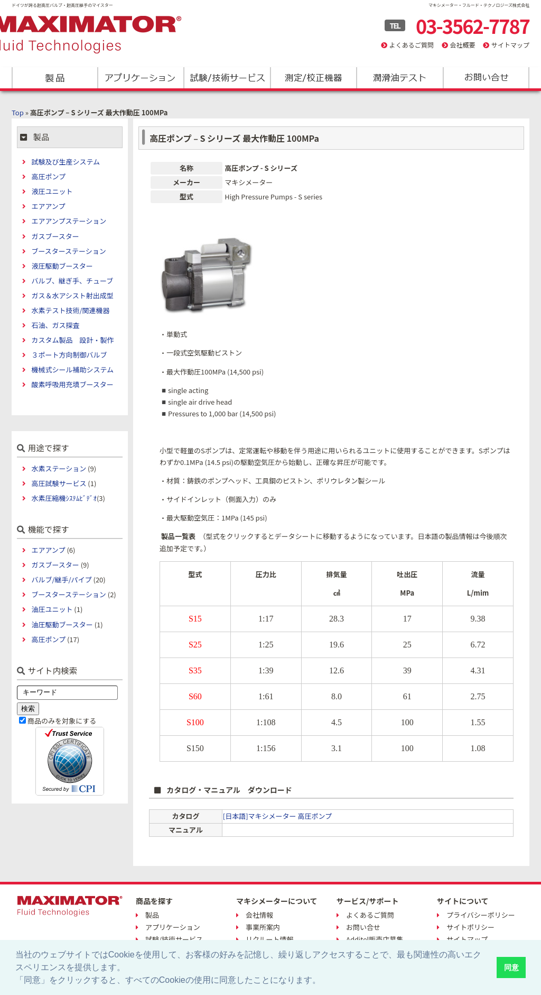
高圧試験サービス (58, 483)
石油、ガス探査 (55, 325)
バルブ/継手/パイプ (61, 579)
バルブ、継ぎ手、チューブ (72, 281)
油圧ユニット (51, 609)
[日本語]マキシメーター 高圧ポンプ (277, 816)
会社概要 (462, 44)
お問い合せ (363, 927)
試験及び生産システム (65, 162)
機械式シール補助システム (72, 369)
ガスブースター (55, 236)
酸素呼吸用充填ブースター (72, 384)
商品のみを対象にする (61, 721)
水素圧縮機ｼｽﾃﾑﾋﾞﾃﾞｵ (64, 498)
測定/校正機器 (313, 77)
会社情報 (259, 915)
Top (18, 112)
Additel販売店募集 (374, 939)
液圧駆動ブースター (61, 266)
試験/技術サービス (227, 77)
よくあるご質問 (411, 44)
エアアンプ (48, 206)
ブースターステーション (68, 251)
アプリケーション (141, 77)
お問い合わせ (485, 77)
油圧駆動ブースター (61, 624)
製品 (55, 77)
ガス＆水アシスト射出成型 (72, 295)
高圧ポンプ (48, 176)
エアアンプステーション (68, 221)
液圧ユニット (51, 191)
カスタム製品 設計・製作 (72, 340)
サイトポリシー (470, 927)
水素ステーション (58, 468)
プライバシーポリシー (480, 915)
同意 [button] (511, 967)
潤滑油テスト (399, 77)
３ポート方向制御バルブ (69, 355)
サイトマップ (510, 44)
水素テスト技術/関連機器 (70, 310)
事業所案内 (263, 927)
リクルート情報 (270, 939)
